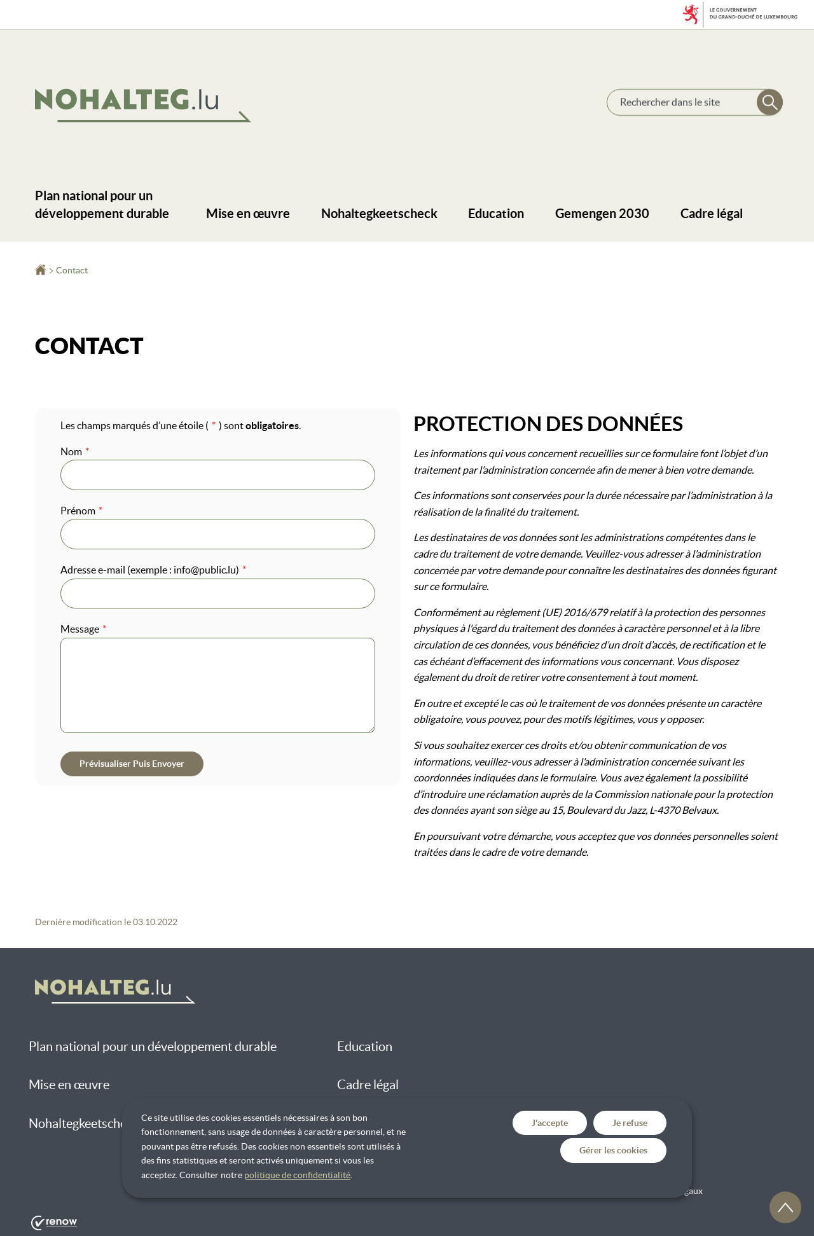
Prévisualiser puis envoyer (131, 764)
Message (83, 629)
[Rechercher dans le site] (769, 103)
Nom (74, 451)
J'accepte (550, 1123)
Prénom (81, 510)
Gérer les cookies (613, 1150)
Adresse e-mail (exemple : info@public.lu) (153, 569)
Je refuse (629, 1123)
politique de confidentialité (297, 1175)
